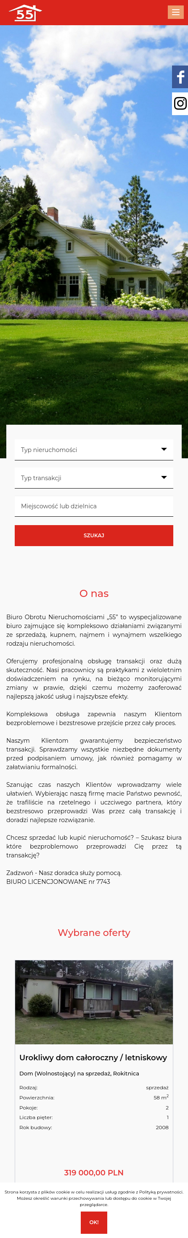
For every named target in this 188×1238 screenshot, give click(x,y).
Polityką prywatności (161, 1192)
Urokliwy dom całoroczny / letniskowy (93, 1057)
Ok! (93, 1222)
